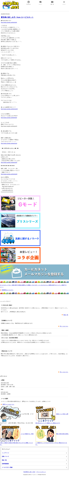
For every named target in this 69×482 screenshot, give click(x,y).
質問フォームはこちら (8, 404)
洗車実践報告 (5, 463)
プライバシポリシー (41, 472)
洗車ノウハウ (5, 456)
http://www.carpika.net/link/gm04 (9, 109)
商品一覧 (65, 314)
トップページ (5, 453)
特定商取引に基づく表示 (29, 472)
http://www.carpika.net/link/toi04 (9, 174)
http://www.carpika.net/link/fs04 (9, 22)
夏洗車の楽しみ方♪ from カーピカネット (17, 17)
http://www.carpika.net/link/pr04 (9, 143)
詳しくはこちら (64, 326)
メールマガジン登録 (7, 467)
